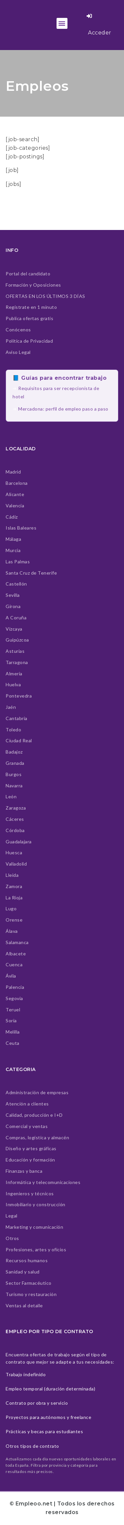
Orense (14, 920)
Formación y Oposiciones (33, 285)
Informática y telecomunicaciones (43, 1182)
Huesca (14, 852)
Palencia (15, 987)
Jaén (11, 707)
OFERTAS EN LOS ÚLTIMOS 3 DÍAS (45, 296)
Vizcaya (14, 629)
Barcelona (17, 483)
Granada (15, 763)
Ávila (11, 976)
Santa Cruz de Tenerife (31, 573)
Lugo (11, 908)
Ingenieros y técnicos (30, 1193)
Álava (12, 931)
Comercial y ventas (27, 1126)
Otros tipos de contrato (32, 1446)
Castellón (16, 584)
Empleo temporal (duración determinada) (50, 1388)
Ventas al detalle (24, 1305)
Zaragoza (16, 808)
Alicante (15, 494)
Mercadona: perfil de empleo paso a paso (63, 409)
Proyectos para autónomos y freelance (48, 1417)
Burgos (13, 774)
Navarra (14, 785)
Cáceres (15, 819)
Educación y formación (30, 1159)
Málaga (13, 539)
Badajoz (14, 752)
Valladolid (16, 864)
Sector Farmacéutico (29, 1283)
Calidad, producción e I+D (34, 1115)
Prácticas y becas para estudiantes (44, 1431)
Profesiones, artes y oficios (36, 1249)
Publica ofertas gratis (29, 318)
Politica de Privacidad (29, 341)
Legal (12, 1215)
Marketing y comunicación (34, 1227)
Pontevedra (19, 696)
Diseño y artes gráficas (31, 1148)
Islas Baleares (21, 528)
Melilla (13, 1032)
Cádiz (12, 517)
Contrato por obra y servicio (37, 1403)
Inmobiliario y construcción (35, 1204)
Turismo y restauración (31, 1294)
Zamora (14, 886)
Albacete (16, 953)
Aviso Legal (18, 352)
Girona (13, 606)
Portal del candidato (28, 273)
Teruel (13, 1009)
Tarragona (17, 662)
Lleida (12, 875)
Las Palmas (18, 561)
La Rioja (14, 897)
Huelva (13, 684)
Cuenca (14, 964)
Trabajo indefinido (26, 1374)
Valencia (15, 505)
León (11, 796)
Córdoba (15, 830)
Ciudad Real (19, 740)
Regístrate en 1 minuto (31, 307)
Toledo (13, 729)
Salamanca (17, 942)
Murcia (13, 550)
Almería (14, 673)
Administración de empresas (37, 1092)
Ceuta (13, 1043)
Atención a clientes (27, 1103)
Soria (11, 1020)
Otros (12, 1238)
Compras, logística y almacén (37, 1137)
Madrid (13, 472)
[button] (62, 23)
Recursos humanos (27, 1260)
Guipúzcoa (17, 640)
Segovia (14, 998)
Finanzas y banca (24, 1171)
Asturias (15, 651)
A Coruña (16, 617)
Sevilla (13, 595)
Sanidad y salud (23, 1271)
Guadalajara (19, 841)
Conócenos (18, 329)
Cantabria (16, 718)
